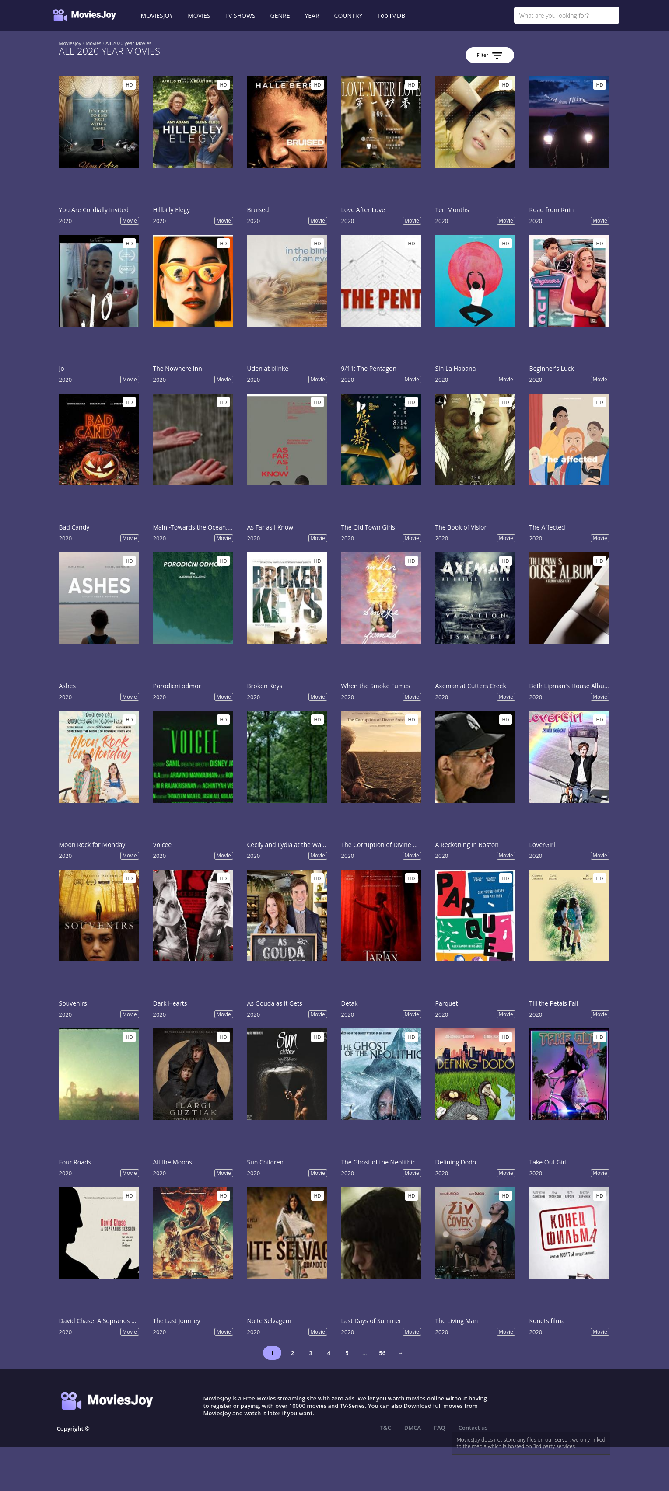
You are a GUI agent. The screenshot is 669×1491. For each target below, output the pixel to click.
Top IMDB (391, 15)
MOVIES (199, 15)
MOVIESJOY (157, 15)
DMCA (412, 1428)
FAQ (439, 1428)
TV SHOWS (240, 15)
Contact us (473, 1428)
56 (382, 1353)
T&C (385, 1428)
